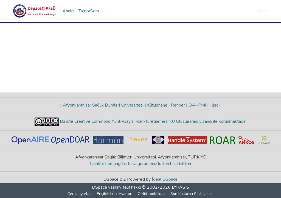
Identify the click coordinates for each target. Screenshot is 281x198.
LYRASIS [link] (180, 187)
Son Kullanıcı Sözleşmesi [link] (191, 193)
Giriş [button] (261, 11)
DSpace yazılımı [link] (107, 187)
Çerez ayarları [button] (80, 193)
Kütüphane (157, 105)
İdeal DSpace (165, 179)
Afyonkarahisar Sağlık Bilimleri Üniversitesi (103, 105)
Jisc (215, 105)
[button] (34, 11)
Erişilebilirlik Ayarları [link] (115, 193)
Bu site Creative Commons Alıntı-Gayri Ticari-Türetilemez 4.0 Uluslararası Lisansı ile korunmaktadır (152, 121)
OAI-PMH (198, 105)
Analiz (68, 11)
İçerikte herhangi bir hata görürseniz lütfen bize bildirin (140, 164)
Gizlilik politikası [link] (151, 193)
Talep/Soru (88, 11)
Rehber (178, 105)
